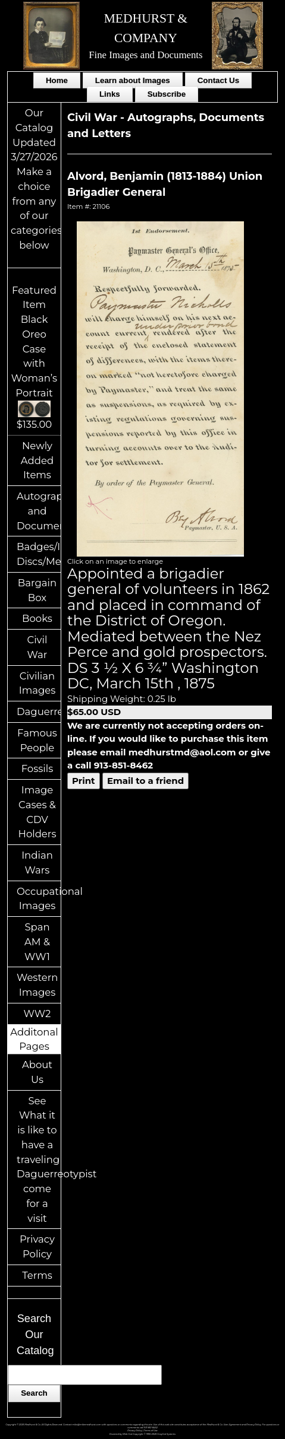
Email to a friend (145, 780)
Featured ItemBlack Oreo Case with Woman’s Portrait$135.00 (34, 357)
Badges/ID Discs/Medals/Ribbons (39, 554)
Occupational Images (39, 898)
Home (57, 80)
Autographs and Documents (39, 511)
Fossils (37, 768)
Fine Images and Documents (145, 55)
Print (83, 780)
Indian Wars (37, 862)
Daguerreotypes (39, 711)
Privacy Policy (37, 1246)
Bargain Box (37, 590)
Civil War (37, 647)
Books (37, 618)
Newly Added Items (37, 460)
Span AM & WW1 (37, 941)
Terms (37, 1275)
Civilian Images (37, 683)
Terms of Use (151, 1431)
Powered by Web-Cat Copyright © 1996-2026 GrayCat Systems (142, 1434)
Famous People (37, 740)
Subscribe (167, 94)
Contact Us (218, 80)
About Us (37, 1072)
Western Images (37, 984)
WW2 (37, 1013)
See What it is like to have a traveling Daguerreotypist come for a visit (39, 1159)
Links (109, 94)
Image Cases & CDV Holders (37, 812)
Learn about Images (132, 80)
